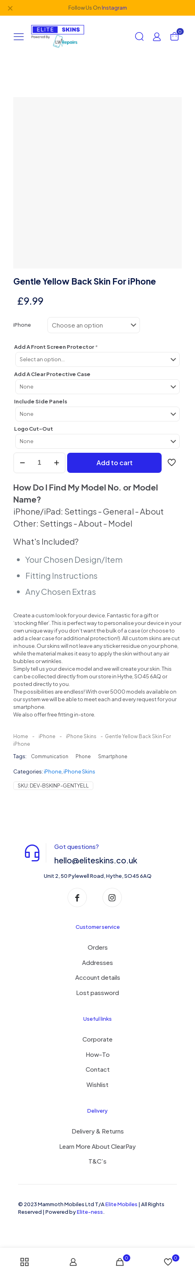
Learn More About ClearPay (97, 1146)
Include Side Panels (40, 401)
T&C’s (97, 1161)
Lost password (97, 992)
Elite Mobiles (121, 1204)
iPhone (22, 325)
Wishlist (97, 1084)
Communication (49, 756)
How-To (98, 1054)
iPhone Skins (81, 736)
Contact (98, 1069)
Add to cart (114, 462)
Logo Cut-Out (33, 428)
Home (20, 736)
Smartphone (112, 756)
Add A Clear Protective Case (52, 374)
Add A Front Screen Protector (56, 347)
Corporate (97, 1039)
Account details (97, 977)
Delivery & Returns (98, 1131)
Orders (98, 947)
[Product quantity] (39, 462)
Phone (83, 756)
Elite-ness (90, 1212)
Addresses (97, 962)
